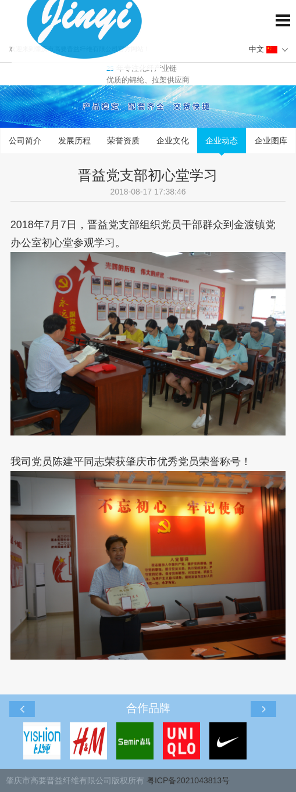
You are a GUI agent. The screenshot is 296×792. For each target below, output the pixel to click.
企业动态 (221, 140)
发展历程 (74, 140)
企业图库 (271, 140)
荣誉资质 (123, 140)
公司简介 (25, 140)
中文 (263, 49)
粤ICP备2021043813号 (188, 780)
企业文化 (172, 140)
